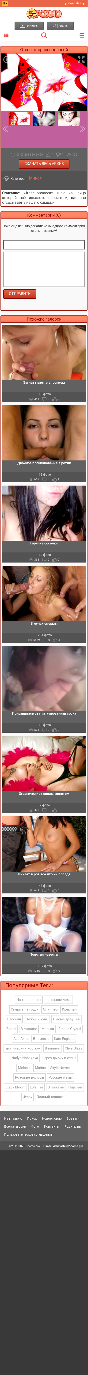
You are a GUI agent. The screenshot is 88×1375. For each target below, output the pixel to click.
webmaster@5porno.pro (68, 1146)
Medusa (48, 1029)
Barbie (11, 1029)
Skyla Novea (60, 1068)
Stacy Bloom (15, 1087)
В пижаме (56, 1087)
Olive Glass (73, 1048)
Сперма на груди (24, 1009)
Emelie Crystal (69, 1029)
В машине (29, 1029)
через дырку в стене (59, 1058)
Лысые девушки (66, 1019)
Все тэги (73, 1118)
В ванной (52, 1048)
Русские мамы (61, 1077)
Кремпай (69, 1009)
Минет (35, 178)
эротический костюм (22, 1048)
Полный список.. (51, 1097)
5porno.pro (33, 1146)
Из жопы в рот (28, 1000)
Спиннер (50, 1009)
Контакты (52, 1126)
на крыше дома (58, 1000)
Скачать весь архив (44, 163)
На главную (13, 1118)
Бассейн (14, 1019)
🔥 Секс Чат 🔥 (74, 3)
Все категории (15, 1126)
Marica (40, 1068)
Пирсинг (75, 1087)
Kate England (64, 1039)
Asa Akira (21, 1039)
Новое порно (52, 1118)
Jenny (27, 1097)
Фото (35, 1126)
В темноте (41, 1039)
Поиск (32, 1118)
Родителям (73, 1126)
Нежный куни (37, 1019)
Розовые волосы (29, 1077)
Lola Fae (36, 1087)
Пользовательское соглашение (28, 1134)
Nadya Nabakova (24, 1058)
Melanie (24, 1068)
